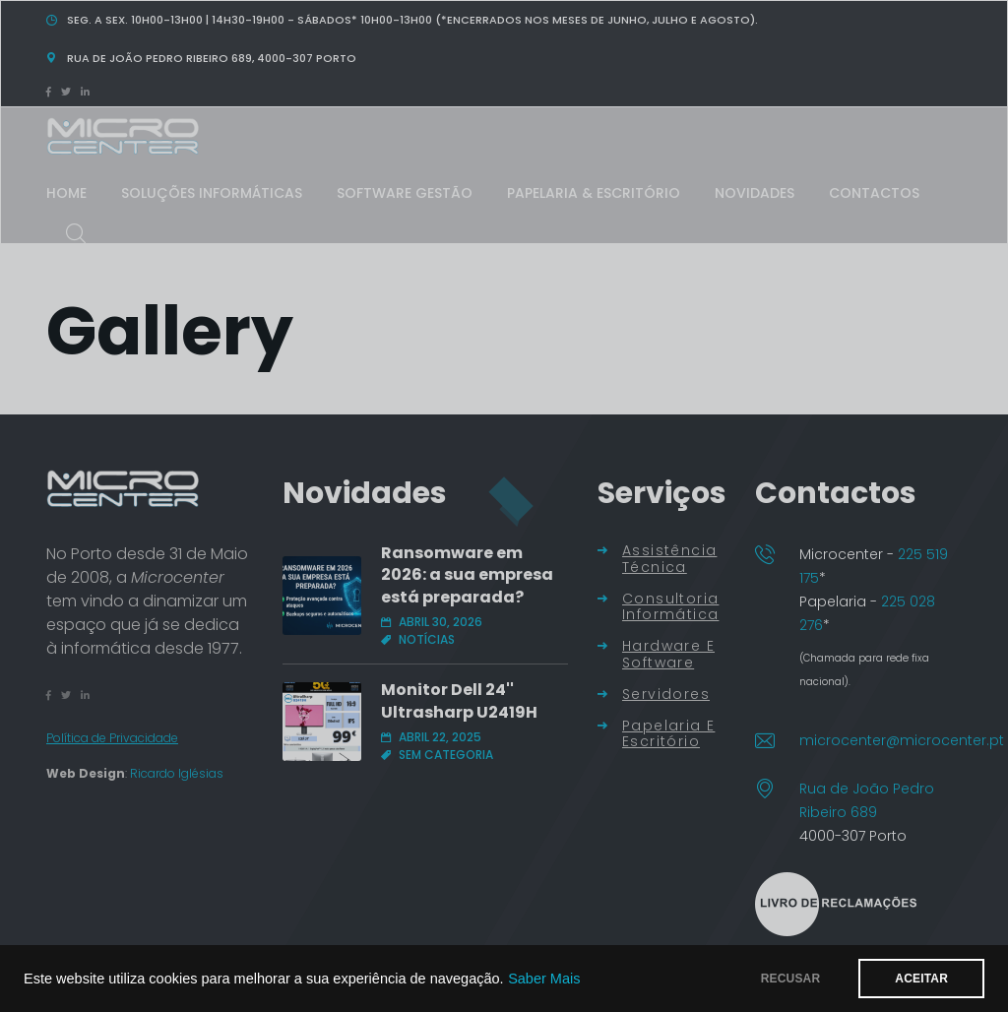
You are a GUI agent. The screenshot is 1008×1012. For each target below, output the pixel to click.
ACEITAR (921, 978)
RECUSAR (791, 978)
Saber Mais (544, 978)
